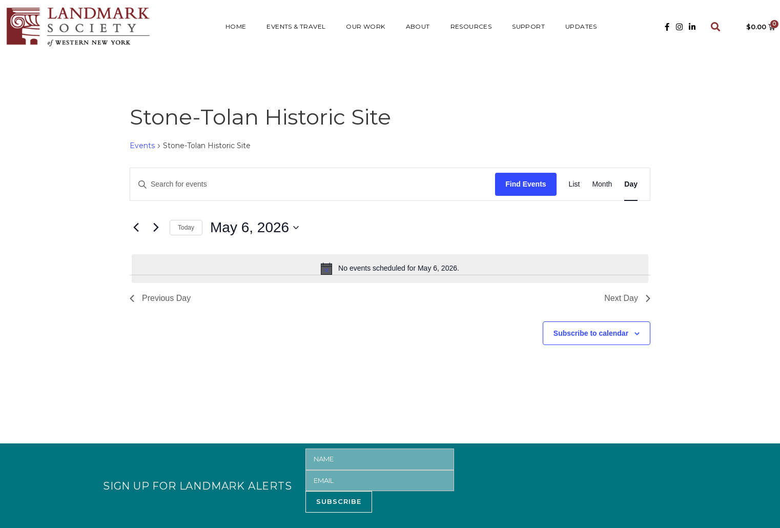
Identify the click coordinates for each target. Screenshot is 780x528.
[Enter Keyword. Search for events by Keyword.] (312, 184)
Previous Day (160, 298)
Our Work (365, 26)
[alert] (390, 268)
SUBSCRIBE (338, 501)
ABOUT (418, 26)
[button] (715, 26)
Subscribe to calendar (590, 333)
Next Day (627, 298)
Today (186, 227)
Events (142, 145)
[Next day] (156, 227)
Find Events (525, 184)
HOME (236, 26)
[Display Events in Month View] (602, 184)
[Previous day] (136, 227)
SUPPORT (528, 26)
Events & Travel (295, 26)
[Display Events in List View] (574, 184)
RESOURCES (471, 26)
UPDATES (581, 26)
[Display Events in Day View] (631, 184)
